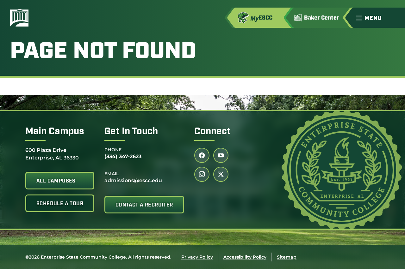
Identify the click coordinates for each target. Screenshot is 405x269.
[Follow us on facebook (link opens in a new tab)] (201, 155)
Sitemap (286, 257)
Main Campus (54, 132)
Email (111, 173)
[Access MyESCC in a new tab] (262, 18)
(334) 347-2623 (122, 156)
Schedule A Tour (59, 203)
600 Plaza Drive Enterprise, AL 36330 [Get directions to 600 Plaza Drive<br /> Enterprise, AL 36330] (52, 153)
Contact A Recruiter (144, 205)
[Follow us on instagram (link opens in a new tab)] (201, 174)
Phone (113, 149)
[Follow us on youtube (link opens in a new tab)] (220, 155)
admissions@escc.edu (133, 180)
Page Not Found (103, 52)
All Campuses (56, 181)
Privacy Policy (197, 257)
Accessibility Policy (244, 257)
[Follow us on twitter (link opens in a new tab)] (220, 174)
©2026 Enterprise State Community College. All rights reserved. (98, 257)
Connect (212, 132)
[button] (378, 18)
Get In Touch (131, 132)
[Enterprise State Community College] (49, 18)
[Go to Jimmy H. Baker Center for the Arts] (321, 18)
